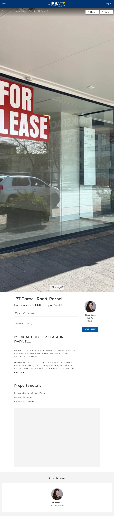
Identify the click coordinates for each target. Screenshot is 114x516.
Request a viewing (24, 323)
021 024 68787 (57, 506)
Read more (19, 373)
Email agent (90, 329)
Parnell (32, 11)
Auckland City (20, 11)
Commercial (6, 11)
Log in (108, 4)
